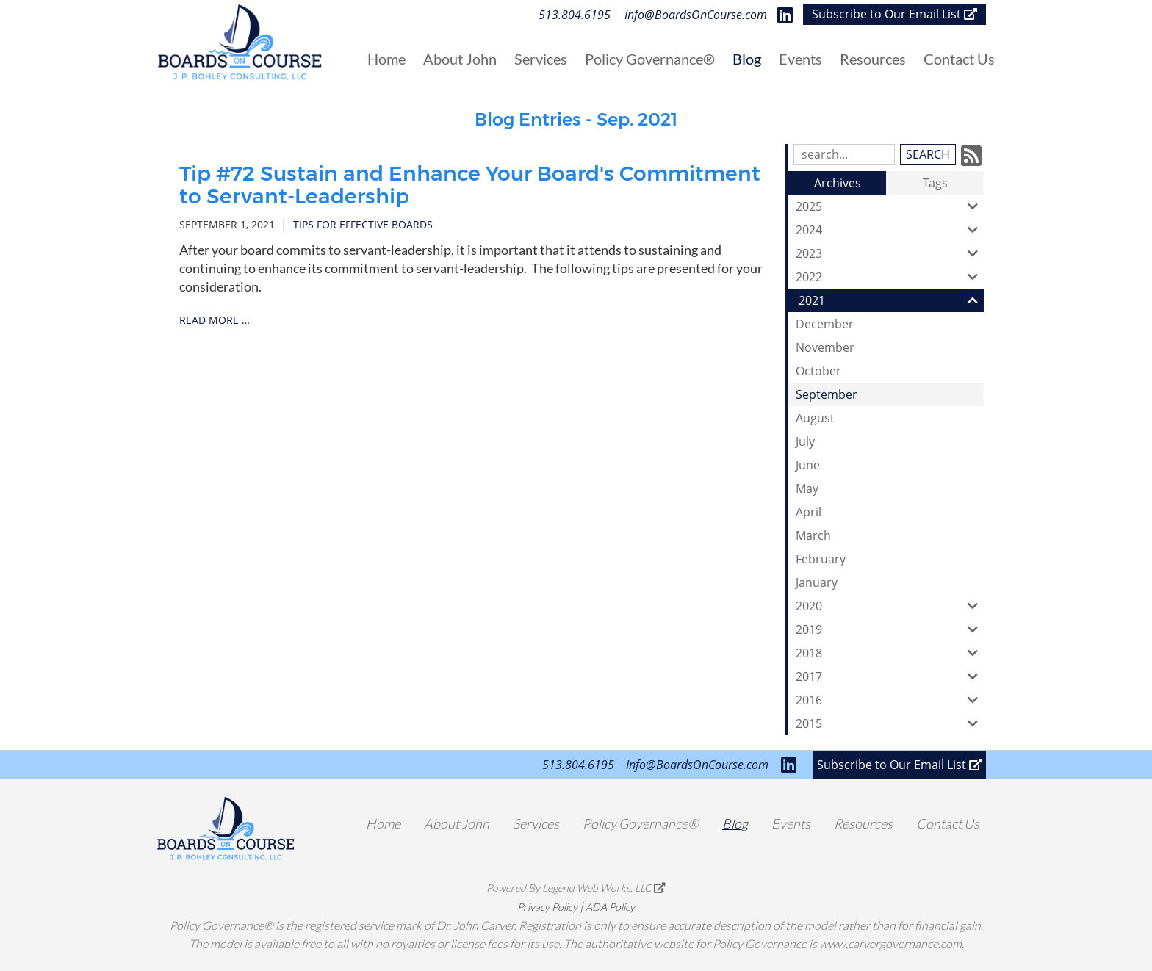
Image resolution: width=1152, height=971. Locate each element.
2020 (890, 606)
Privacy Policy (547, 906)
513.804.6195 (575, 15)
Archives (837, 183)
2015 (890, 723)
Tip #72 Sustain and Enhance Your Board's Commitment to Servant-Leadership (469, 185)
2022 (890, 277)
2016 (890, 700)
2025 (890, 206)
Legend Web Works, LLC (604, 887)
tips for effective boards (363, 224)
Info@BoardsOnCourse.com (695, 15)
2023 (890, 253)
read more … (214, 320)
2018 (890, 653)
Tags (935, 183)
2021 (891, 300)
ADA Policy (610, 906)
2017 (890, 676)
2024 (890, 230)
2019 (890, 629)
